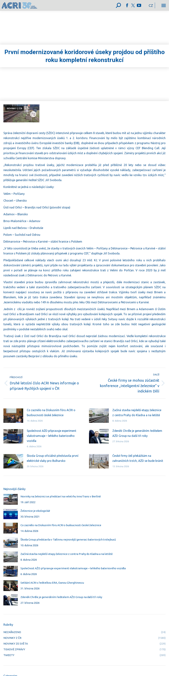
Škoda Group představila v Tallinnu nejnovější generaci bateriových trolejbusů (68, 539)
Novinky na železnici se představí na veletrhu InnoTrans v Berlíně (60, 496)
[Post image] (13, 415)
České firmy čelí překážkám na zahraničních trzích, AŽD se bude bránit (137, 458)
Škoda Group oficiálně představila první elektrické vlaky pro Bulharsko (52, 458)
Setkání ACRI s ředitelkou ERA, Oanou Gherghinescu (52, 582)
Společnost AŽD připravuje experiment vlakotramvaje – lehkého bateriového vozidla (51, 435)
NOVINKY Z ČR (14, 108)
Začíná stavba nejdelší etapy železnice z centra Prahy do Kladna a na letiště (136, 412)
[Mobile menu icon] (163, 5)
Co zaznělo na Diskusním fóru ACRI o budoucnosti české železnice (51, 412)
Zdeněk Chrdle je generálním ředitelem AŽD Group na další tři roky (137, 433)
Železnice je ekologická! (35, 510)
